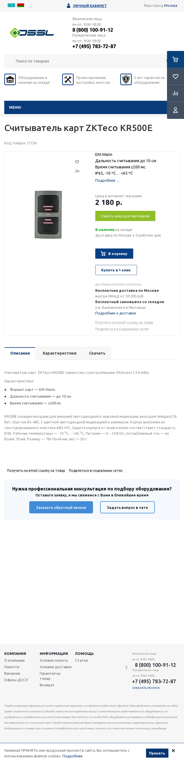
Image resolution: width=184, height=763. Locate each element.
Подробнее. (72, 756)
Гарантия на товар (50, 675)
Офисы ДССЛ (16, 680)
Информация (54, 653)
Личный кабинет (90, 6)
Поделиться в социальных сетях (122, 329)
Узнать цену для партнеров (125, 216)
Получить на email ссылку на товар (124, 322)
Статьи (81, 660)
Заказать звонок (146, 687)
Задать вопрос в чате (127, 507)
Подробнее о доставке (115, 313)
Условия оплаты (54, 660)
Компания (15, 653)
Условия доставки (55, 667)
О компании (14, 660)
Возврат (47, 685)
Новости (11, 667)
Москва (170, 5)
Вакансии (12, 673)
